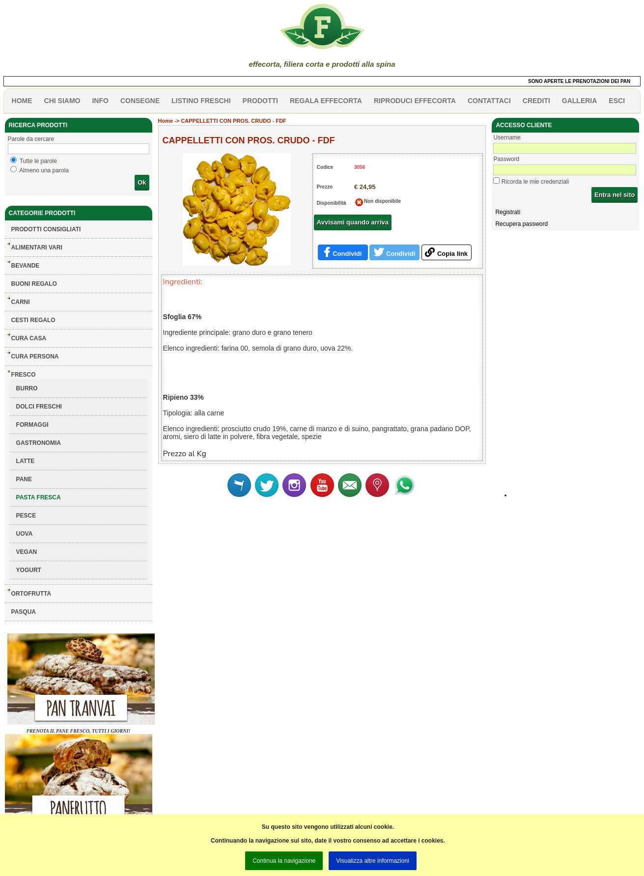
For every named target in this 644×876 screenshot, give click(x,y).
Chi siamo (62, 101)
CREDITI (536, 101)
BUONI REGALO (34, 283)
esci (617, 101)
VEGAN (26, 551)
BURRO (27, 388)
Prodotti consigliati (46, 229)
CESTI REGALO (33, 320)
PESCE (26, 515)
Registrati (507, 212)
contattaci (489, 101)
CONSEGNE (140, 101)
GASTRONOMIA (38, 442)
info (100, 101)
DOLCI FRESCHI (39, 406)
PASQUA (23, 611)
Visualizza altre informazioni (372, 860)
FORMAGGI (32, 424)
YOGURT (28, 570)
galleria (579, 101)
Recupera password (521, 223)
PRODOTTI (260, 101)
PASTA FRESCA (38, 497)
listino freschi (201, 101)
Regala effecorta (326, 101)
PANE (24, 479)
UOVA (24, 533)
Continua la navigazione (283, 860)
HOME (22, 101)
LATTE (25, 461)
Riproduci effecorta (415, 101)
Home (165, 121)
